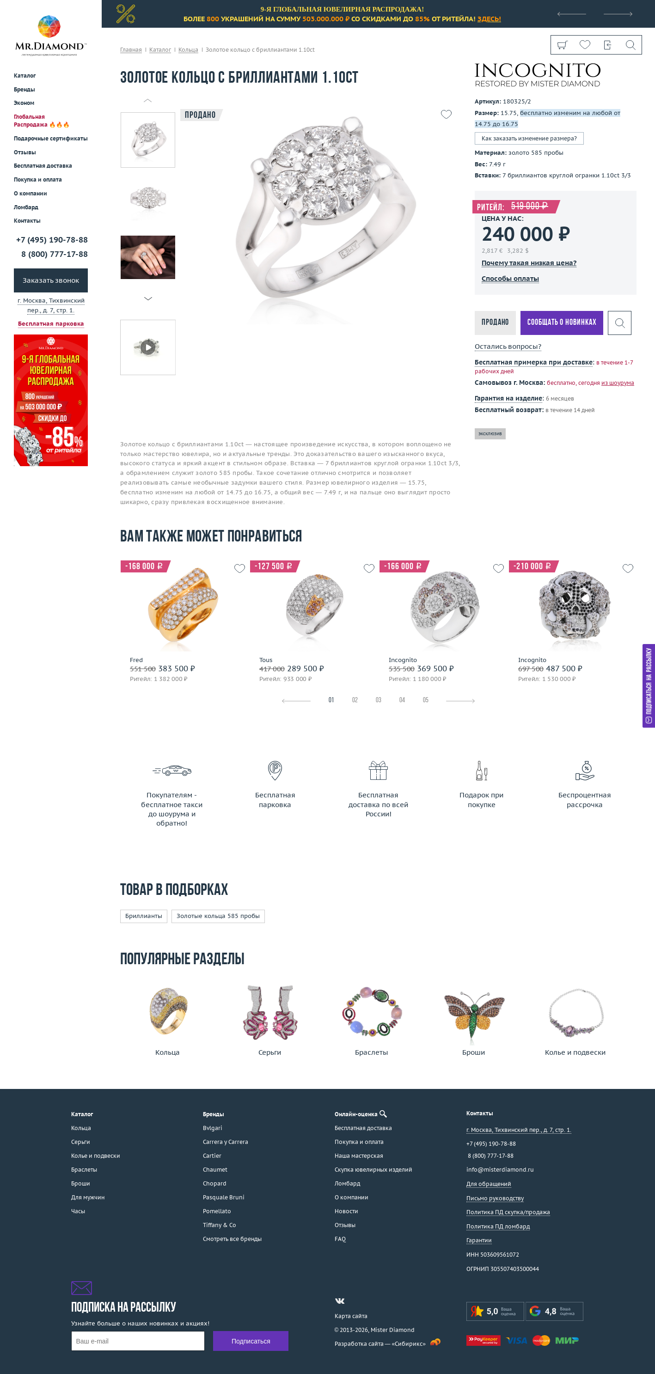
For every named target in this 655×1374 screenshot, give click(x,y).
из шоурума (617, 382)
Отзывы (25, 152)
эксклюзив (490, 434)
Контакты (27, 220)
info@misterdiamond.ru (500, 1169)
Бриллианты (143, 916)
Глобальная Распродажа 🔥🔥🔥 (42, 120)
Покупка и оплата (38, 179)
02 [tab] (355, 700)
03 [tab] (378, 700)
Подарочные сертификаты (51, 138)
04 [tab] (402, 700)
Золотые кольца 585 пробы (218, 916)
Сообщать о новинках (561, 322)
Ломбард (26, 207)
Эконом (24, 102)
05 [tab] (426, 700)
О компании (30, 193)
